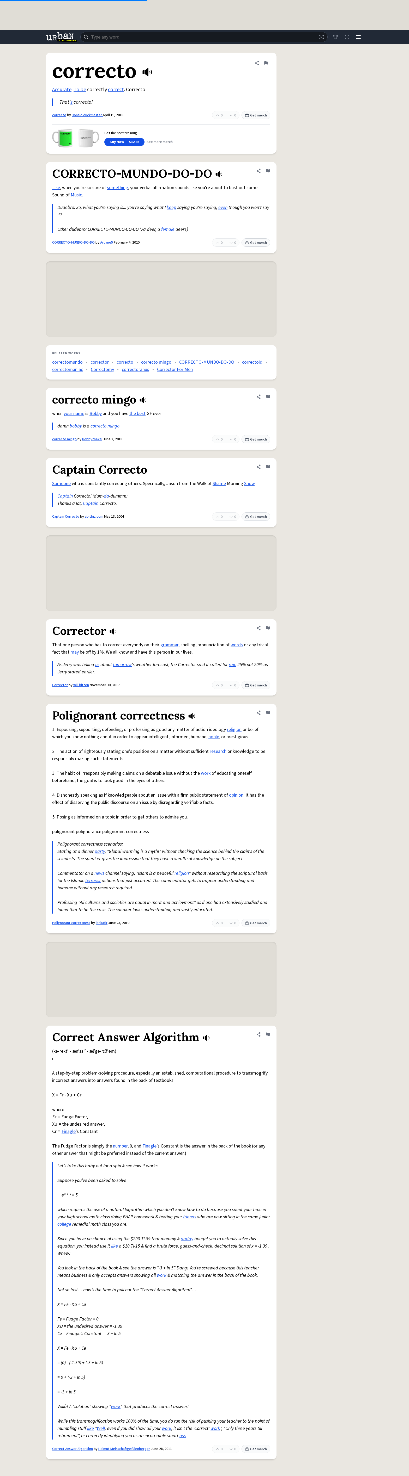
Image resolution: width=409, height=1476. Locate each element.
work (205, 773)
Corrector (60, 685)
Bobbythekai (92, 439)
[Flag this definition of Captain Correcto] (267, 467)
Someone (61, 483)
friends (189, 1217)
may (74, 652)
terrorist (93, 880)
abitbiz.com (94, 516)
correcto (59, 115)
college (64, 1224)
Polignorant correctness (71, 923)
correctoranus (135, 369)
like (114, 1246)
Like (56, 187)
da (106, 496)
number (120, 1146)
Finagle (69, 1131)
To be (80, 89)
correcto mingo (156, 362)
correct (116, 89)
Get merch (256, 115)
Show (249, 483)
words (237, 645)
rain (232, 664)
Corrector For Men (175, 369)
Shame (219, 483)
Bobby (95, 413)
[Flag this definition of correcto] (266, 63)
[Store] (335, 37)
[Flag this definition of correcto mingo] (267, 397)
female (168, 229)
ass (182, 1435)
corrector (100, 362)
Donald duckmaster (87, 115)
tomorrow (122, 664)
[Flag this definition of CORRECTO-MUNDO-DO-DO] (267, 171)
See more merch (160, 142)
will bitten (81, 685)
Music (76, 195)
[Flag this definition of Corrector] (267, 628)
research (218, 751)
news (99, 873)
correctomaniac (67, 369)
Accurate (61, 89)
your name (74, 413)
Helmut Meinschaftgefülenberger (124, 1449)
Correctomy (102, 369)
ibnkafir (101, 923)
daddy (187, 1239)
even (222, 207)
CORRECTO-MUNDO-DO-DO (73, 242)
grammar (169, 645)
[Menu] (358, 37)
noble (213, 737)
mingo (113, 426)
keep (171, 207)
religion (234, 729)
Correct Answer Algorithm (72, 1449)
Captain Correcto (65, 516)
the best (137, 413)
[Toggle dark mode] (347, 37)
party (100, 851)
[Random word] (321, 37)
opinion (236, 795)
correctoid (252, 362)
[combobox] (204, 37)
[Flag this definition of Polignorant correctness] (267, 713)
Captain (65, 496)
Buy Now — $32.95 (124, 142)
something (117, 187)
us (97, 664)
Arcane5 (106, 242)
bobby (76, 426)
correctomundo (67, 362)
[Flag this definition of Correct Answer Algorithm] (267, 1034)
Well (101, 1428)
